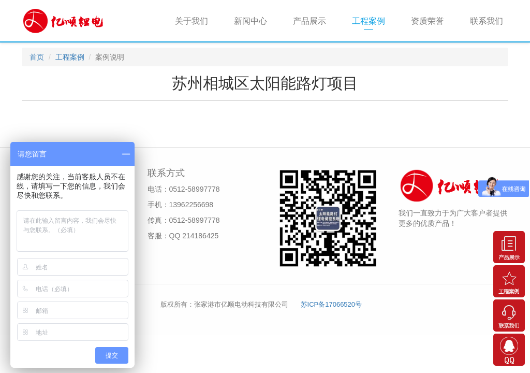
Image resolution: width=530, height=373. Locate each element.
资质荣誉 (427, 21)
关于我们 (191, 21)
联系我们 (486, 21)
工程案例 (368, 21)
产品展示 (309, 21)
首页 (37, 57)
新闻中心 (250, 21)
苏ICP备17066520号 (331, 304)
